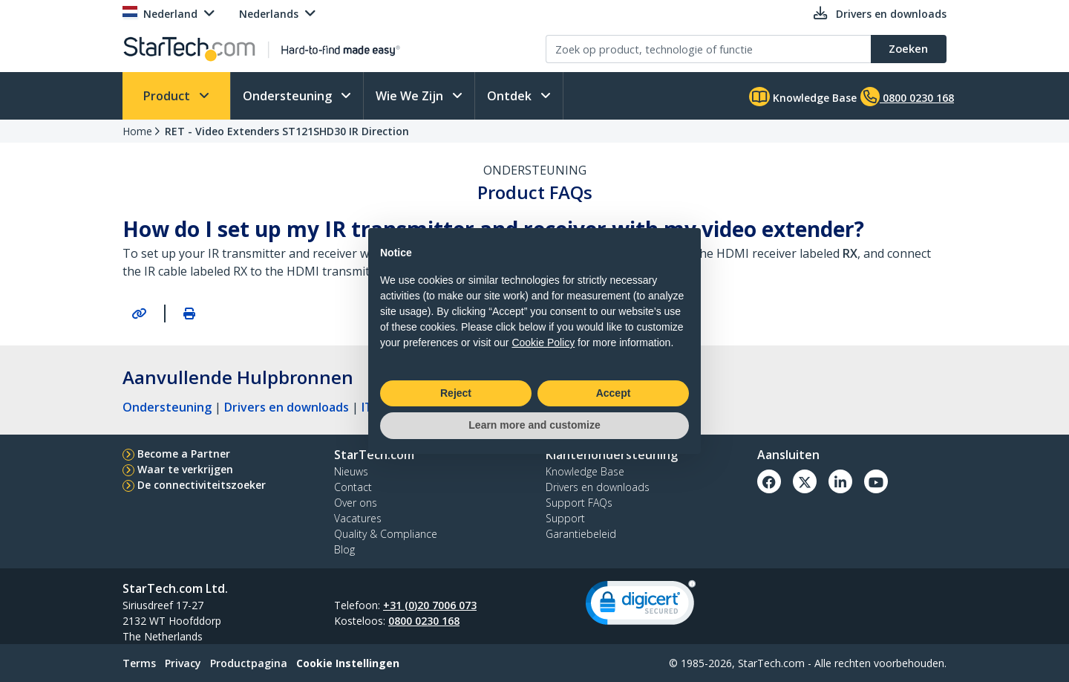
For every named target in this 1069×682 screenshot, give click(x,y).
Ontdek (510, 96)
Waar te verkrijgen (185, 469)
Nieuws (351, 471)
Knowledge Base (803, 96)
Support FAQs (579, 503)
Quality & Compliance (385, 534)
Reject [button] (455, 393)
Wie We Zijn (411, 96)
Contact (353, 487)
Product (168, 96)
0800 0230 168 (424, 621)
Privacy (183, 663)
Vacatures (358, 518)
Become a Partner (183, 453)
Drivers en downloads (286, 407)
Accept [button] (613, 393)
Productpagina (248, 663)
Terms (139, 663)
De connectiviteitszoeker (201, 485)
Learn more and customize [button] (534, 425)
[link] (640, 605)
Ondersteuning (289, 96)
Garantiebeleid (581, 534)
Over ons (355, 503)
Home (137, 131)
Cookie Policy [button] (543, 342)
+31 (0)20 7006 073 (430, 605)
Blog (344, 549)
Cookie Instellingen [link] (347, 663)
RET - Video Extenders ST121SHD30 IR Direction (287, 131)
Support (565, 518)
